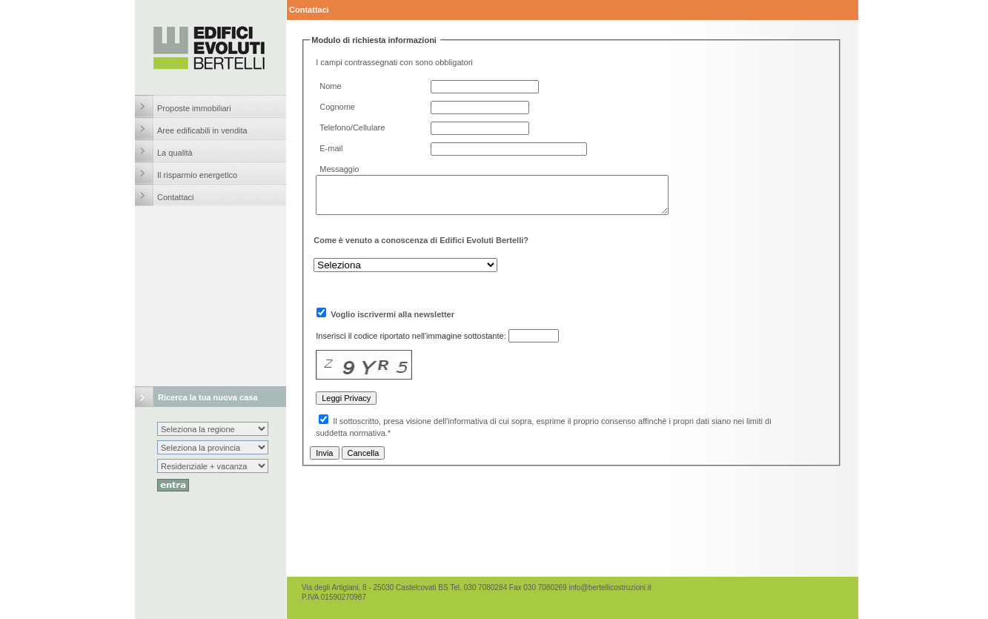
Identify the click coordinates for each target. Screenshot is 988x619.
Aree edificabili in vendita (202, 130)
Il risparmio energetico (197, 175)
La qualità (175, 152)
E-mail (330, 148)
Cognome (337, 106)
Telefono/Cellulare (352, 127)
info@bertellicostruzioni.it (609, 587)
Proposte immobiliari (194, 108)
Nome (330, 86)
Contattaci (175, 197)
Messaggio (339, 169)
